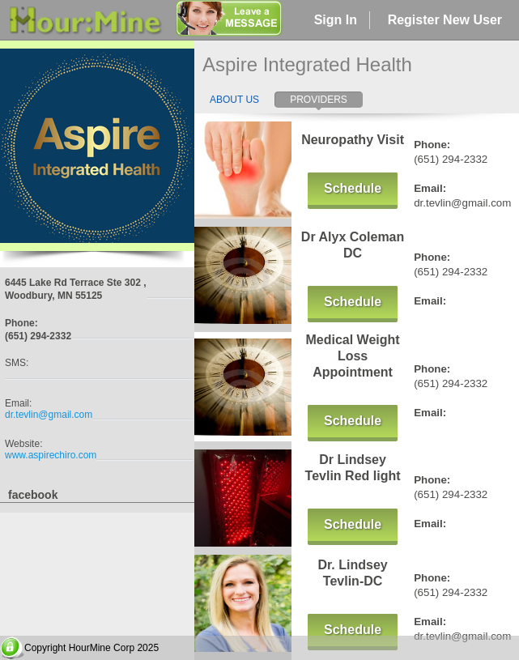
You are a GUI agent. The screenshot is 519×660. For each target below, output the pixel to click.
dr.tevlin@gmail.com (48, 414)
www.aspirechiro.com (50, 455)
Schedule (352, 188)
